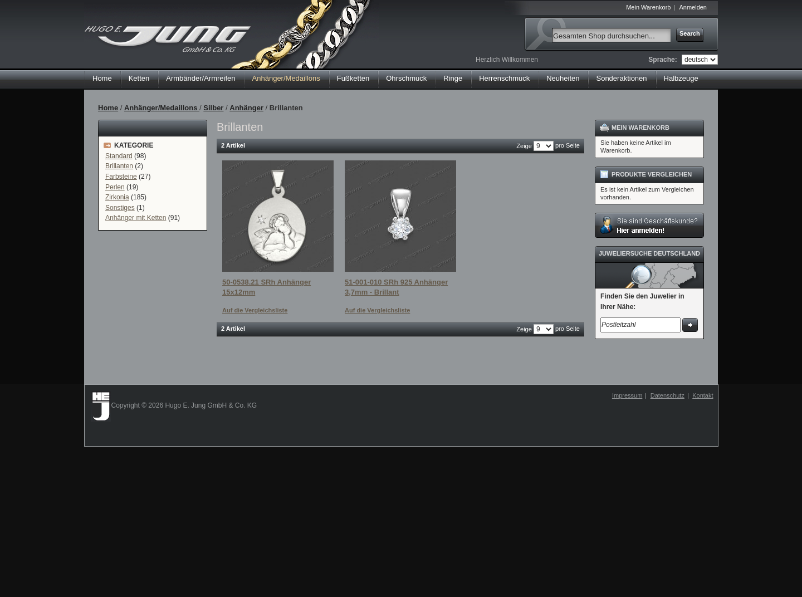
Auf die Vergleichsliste (254, 310)
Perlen (115, 187)
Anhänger (246, 108)
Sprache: (662, 59)
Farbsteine (121, 176)
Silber (213, 108)
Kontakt (702, 395)
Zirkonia (117, 197)
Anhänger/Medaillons (161, 108)
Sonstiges (120, 208)
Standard (119, 156)
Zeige (524, 146)
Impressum (627, 395)
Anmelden (693, 7)
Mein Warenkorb (648, 7)
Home (102, 78)
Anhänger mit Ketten (135, 218)
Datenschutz (667, 395)
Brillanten (119, 166)
